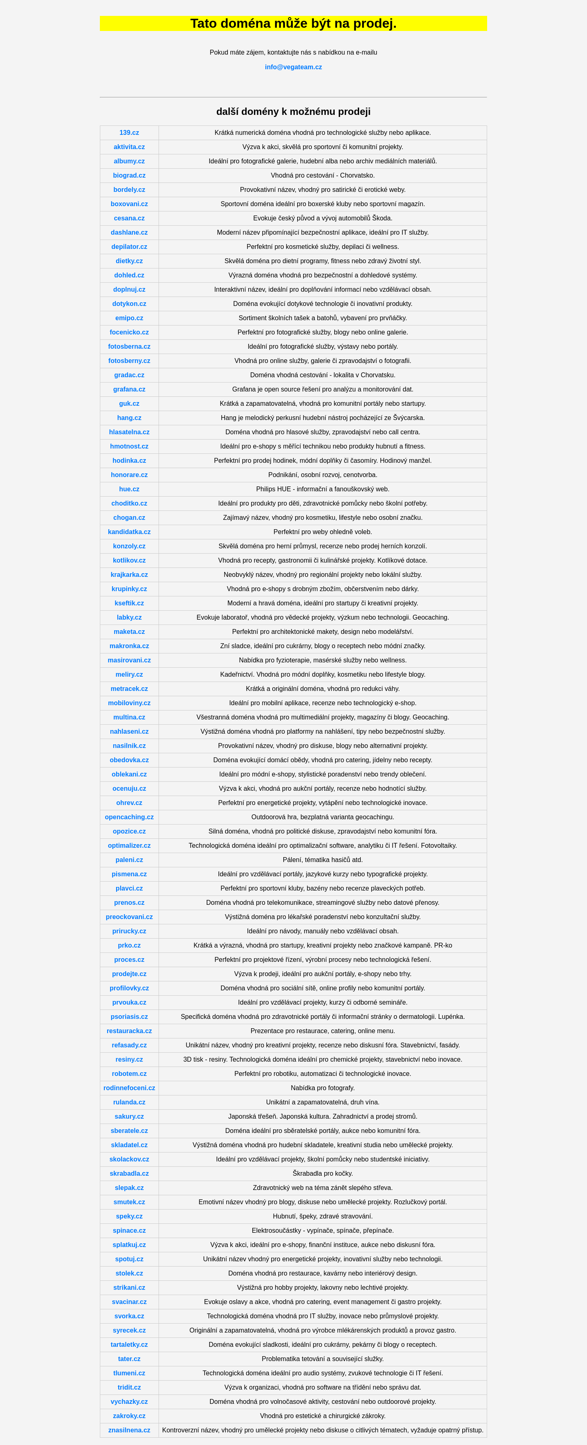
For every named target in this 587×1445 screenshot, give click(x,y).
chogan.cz (129, 517)
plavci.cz (129, 888)
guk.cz (129, 403)
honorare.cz (129, 474)
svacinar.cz (129, 1301)
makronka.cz (129, 645)
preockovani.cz (129, 916)
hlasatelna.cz (129, 432)
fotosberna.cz (129, 346)
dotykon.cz (129, 303)
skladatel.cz (129, 1144)
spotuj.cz (129, 1259)
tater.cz (129, 1358)
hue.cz (129, 489)
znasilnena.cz (129, 1430)
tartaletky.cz (129, 1344)
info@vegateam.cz (293, 67)
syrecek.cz (129, 1330)
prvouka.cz (129, 1002)
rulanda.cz (129, 1102)
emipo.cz (129, 318)
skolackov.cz (129, 1159)
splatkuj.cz (129, 1244)
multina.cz (129, 717)
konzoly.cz (129, 546)
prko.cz (129, 945)
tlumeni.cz (129, 1373)
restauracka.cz (129, 1030)
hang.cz (129, 417)
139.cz (129, 132)
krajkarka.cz (129, 574)
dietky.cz (129, 260)
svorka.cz (129, 1316)
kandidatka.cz (129, 531)
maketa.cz (129, 631)
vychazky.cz (129, 1401)
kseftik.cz (129, 603)
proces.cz (129, 959)
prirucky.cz (129, 931)
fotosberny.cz (129, 360)
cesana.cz (129, 218)
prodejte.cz (129, 973)
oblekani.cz (129, 774)
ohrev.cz (129, 802)
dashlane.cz (129, 232)
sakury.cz (129, 1116)
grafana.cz (129, 389)
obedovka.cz (129, 760)
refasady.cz (129, 1045)
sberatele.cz (129, 1130)
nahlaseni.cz (129, 731)
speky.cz (129, 1216)
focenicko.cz (129, 332)
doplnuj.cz (129, 289)
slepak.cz (129, 1187)
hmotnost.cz (129, 446)
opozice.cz (129, 831)
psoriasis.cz (129, 1016)
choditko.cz (129, 503)
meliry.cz (129, 674)
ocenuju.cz (129, 788)
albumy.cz (129, 161)
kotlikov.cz (129, 560)
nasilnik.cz (129, 745)
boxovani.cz (129, 203)
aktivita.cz (129, 146)
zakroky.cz (129, 1415)
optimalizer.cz (129, 845)
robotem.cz (129, 1073)
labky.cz (129, 617)
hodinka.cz (129, 460)
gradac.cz (129, 375)
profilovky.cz (129, 988)
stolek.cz (129, 1273)
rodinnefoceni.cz (129, 1087)
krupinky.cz (129, 588)
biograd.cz (129, 175)
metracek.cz (129, 688)
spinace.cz (129, 1230)
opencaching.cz (129, 817)
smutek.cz (129, 1202)
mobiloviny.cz (129, 702)
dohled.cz (129, 275)
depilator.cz (129, 246)
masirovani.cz (129, 660)
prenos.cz (129, 902)
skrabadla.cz (129, 1173)
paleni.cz (129, 859)
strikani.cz (129, 1287)
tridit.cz (129, 1387)
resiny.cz (129, 1059)
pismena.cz (129, 874)
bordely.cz (129, 189)
